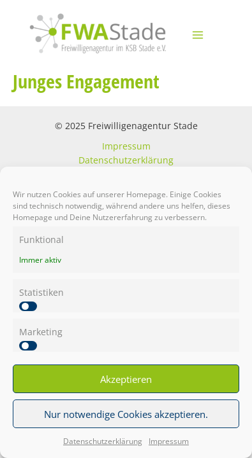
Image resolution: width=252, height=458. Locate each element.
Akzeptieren (126, 379)
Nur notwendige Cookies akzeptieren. (126, 414)
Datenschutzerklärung (102, 441)
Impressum (169, 441)
